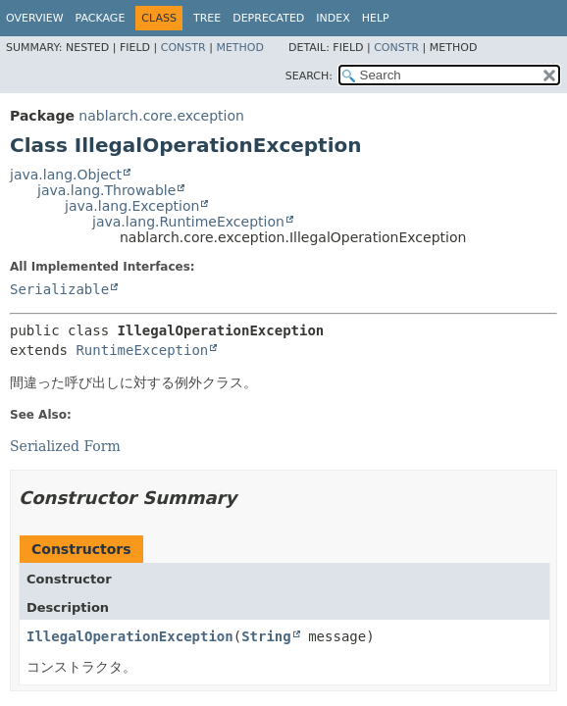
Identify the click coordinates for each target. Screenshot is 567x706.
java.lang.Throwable (106, 190)
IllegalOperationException (129, 636)
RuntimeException (142, 350)
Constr (183, 47)
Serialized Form (65, 446)
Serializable (59, 289)
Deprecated (268, 18)
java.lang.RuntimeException (188, 221)
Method (240, 47)
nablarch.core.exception (160, 116)
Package (101, 18)
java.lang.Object (66, 174)
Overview (35, 18)
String (266, 636)
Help (375, 18)
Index (332, 18)
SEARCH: (309, 76)
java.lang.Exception (132, 206)
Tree (207, 18)
